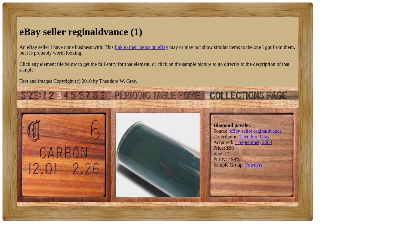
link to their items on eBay (141, 47)
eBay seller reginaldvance (256, 131)
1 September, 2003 (253, 142)
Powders (253, 165)
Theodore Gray (254, 136)
